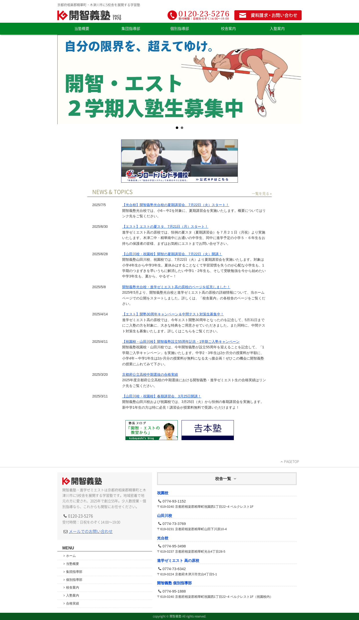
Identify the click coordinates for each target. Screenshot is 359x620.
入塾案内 (277, 28)
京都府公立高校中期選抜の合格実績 (150, 374)
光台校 (162, 538)
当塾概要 (81, 28)
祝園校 (162, 493)
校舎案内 (228, 28)
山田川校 (164, 515)
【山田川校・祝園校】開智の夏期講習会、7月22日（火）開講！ (172, 254)
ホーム (72, 556)
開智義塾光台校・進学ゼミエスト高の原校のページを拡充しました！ (176, 287)
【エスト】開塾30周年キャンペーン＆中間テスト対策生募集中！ (173, 314)
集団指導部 (130, 28)
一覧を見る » (262, 193)
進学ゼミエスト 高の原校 (178, 560)
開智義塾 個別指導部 (174, 583)
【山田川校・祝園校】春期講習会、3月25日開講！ (161, 396)
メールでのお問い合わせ (91, 531)
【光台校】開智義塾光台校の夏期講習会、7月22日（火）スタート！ (175, 205)
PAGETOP (291, 461)
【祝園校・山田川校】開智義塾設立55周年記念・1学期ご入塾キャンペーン (181, 342)
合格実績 (72, 603)
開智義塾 (89, 15)
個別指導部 (179, 28)
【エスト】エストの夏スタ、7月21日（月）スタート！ (165, 227)
